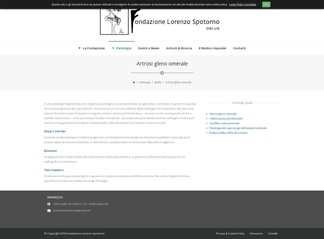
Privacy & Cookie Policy (230, 233)
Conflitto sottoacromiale (224, 123)
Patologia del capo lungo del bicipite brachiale (238, 128)
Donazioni (256, 233)
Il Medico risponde (212, 48)
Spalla (157, 82)
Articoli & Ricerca (179, 48)
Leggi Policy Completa (242, 4)
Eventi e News (148, 48)
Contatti (239, 48)
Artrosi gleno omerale (223, 114)
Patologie (124, 48)
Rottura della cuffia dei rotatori (229, 133)
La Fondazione (94, 48)
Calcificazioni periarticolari (226, 118)
